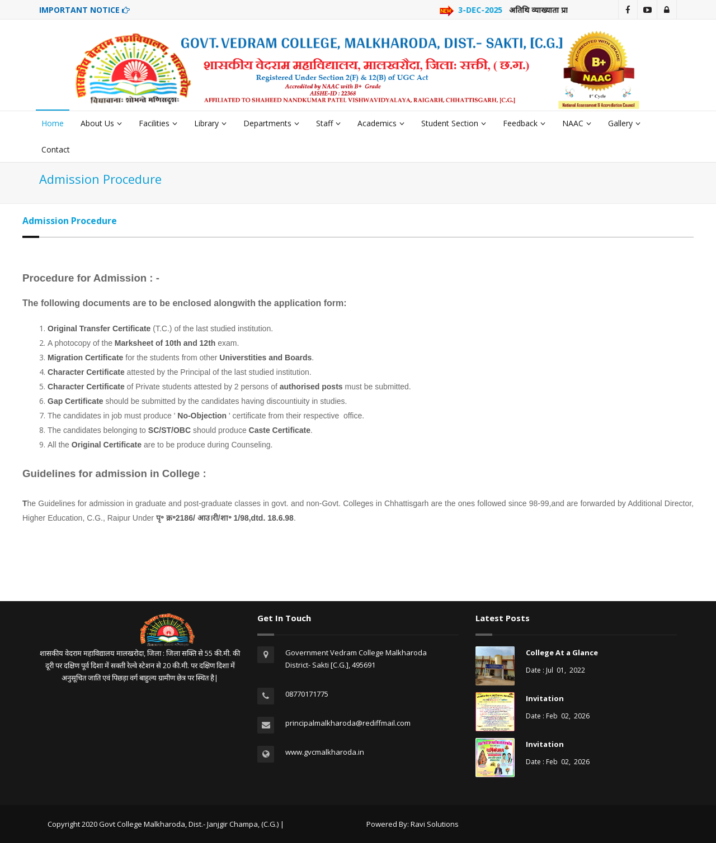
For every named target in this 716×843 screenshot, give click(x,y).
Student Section (453, 123)
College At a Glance (562, 652)
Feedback (524, 123)
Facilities (158, 123)
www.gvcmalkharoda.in (324, 752)
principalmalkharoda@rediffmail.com (348, 723)
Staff (328, 123)
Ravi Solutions (435, 824)
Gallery (624, 123)
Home (52, 123)
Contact (55, 149)
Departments (271, 123)
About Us (101, 123)
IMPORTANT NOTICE (84, 9)
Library (210, 123)
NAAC (576, 123)
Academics (380, 123)
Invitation (545, 698)
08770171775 (306, 694)
